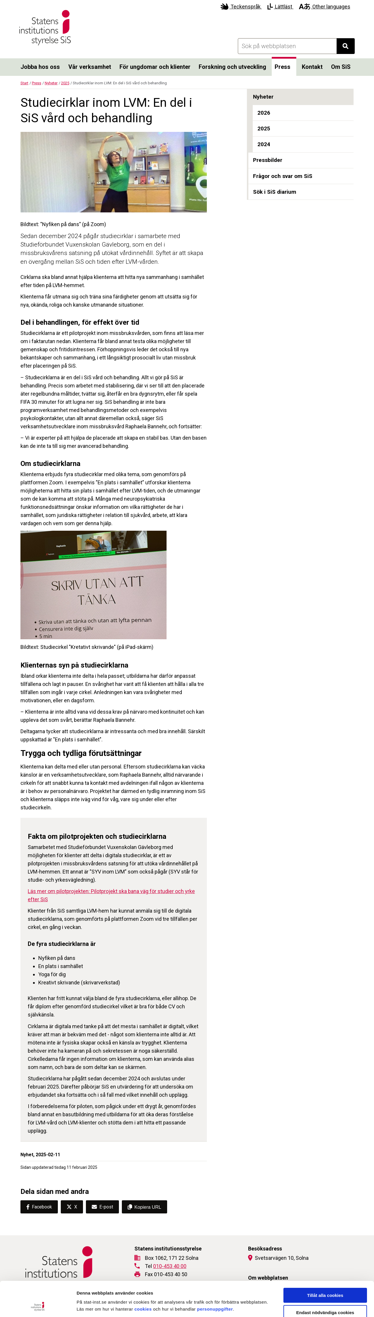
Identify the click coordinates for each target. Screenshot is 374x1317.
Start (24, 83)
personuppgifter (215, 1276)
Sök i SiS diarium (274, 191)
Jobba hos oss (40, 66)
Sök (348, 48)
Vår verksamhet (89, 66)
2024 (263, 144)
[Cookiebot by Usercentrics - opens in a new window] (37, 1305)
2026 (263, 112)
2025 (65, 83)
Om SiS (341, 66)
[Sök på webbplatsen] (287, 46)
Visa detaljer (317, 1305)
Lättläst (280, 7)
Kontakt (312, 66)
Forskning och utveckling (232, 66)
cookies (143, 1276)
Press (282, 66)
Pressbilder (267, 160)
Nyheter (51, 83)
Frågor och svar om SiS (282, 176)
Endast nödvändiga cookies (325, 1279)
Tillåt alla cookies (325, 1262)
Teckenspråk (241, 7)
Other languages (324, 7)
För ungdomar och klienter (155, 66)
